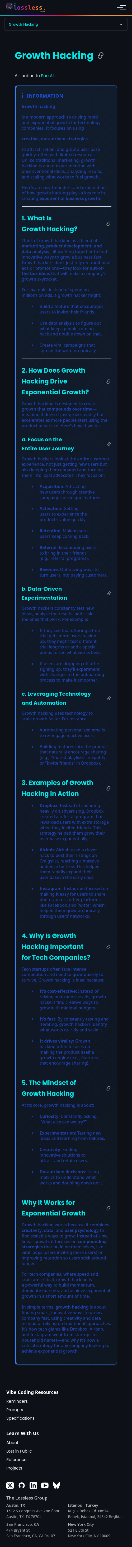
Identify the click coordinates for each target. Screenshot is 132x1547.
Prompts (14, 1410)
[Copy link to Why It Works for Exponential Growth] (108, 1208)
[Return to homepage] (27, 7)
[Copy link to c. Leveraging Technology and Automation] (109, 698)
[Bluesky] (56, 1485)
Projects (14, 1468)
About (12, 1442)
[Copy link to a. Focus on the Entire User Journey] (109, 444)
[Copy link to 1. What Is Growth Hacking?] (108, 224)
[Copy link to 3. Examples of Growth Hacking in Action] (108, 788)
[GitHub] (21, 1485)
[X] (10, 1485)
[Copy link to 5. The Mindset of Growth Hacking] (108, 1088)
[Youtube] (45, 1485)
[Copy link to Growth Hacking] (100, 55)
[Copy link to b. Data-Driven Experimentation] (109, 593)
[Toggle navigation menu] (120, 8)
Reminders (17, 1401)
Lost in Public (19, 1451)
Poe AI (47, 76)
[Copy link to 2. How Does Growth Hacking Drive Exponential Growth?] (108, 382)
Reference (16, 1459)
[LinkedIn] (33, 1485)
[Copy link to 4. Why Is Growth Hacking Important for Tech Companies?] (108, 947)
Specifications (20, 1418)
